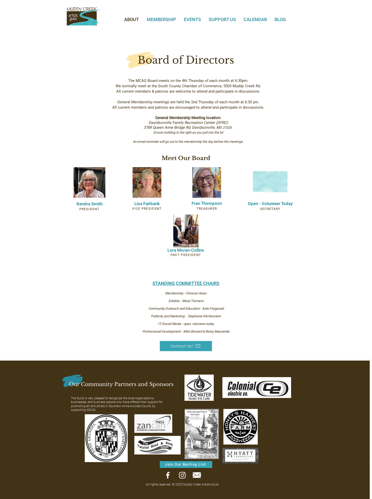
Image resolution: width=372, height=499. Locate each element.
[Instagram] (182, 475)
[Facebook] (167, 475)
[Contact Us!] (186, 346)
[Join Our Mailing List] (186, 464)
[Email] (196, 475)
